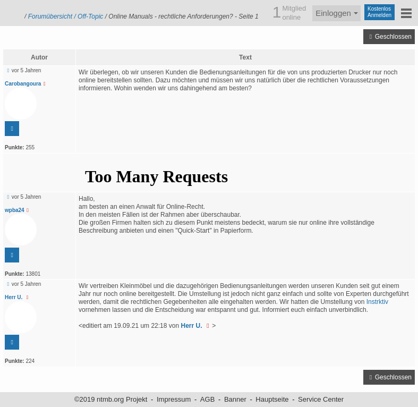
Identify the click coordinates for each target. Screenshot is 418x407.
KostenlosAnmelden (379, 12)
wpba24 (18, 210)
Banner (235, 399)
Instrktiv (377, 302)
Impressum (174, 399)
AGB (207, 399)
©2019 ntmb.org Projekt (110, 399)
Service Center (321, 399)
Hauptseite (271, 399)
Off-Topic (90, 16)
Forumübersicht (50, 16)
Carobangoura (26, 84)
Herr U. (18, 297)
